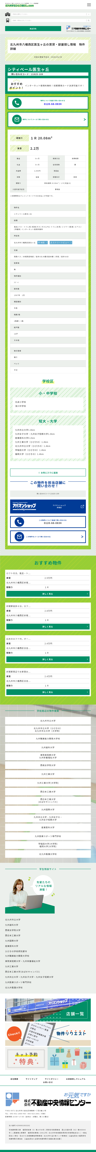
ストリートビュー (61, 242)
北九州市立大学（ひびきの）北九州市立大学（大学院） (48, 729)
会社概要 (14, 1079)
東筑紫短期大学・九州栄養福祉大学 (22, 961)
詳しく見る (47, 593)
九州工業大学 (48, 774)
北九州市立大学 (48, 720)
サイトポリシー (52, 1079)
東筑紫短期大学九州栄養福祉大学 (48, 756)
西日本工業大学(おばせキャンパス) (48, 800)
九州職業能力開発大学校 (48, 738)
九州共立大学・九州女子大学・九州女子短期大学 (29, 977)
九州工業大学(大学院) (48, 782)
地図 (42, 242)
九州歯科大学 (48, 747)
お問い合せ (48, 1082)
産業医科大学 (48, 827)
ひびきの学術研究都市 (16, 951)
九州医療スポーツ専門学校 (48, 836)
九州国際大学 (48, 809)
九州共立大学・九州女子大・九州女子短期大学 (48, 818)
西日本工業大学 (48, 791)
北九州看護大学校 (48, 854)
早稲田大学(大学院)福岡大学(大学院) (48, 845)
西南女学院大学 (48, 765)
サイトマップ (32, 1079)
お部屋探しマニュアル (76, 1079)
